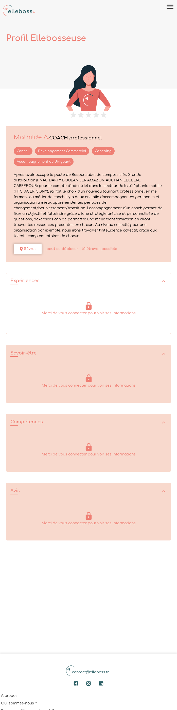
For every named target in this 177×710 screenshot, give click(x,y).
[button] (88, 281)
